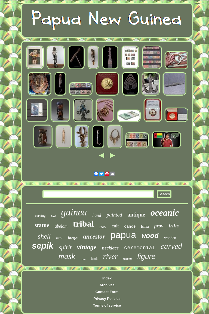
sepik (42, 246)
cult (115, 225)
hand (96, 215)
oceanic (164, 213)
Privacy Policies (106, 299)
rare (83, 259)
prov (158, 225)
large (73, 238)
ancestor (94, 236)
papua (123, 235)
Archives (107, 285)
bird (53, 216)
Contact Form (107, 292)
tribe (174, 225)
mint (59, 238)
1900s (102, 227)
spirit (65, 247)
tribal (83, 223)
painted (114, 215)
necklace (110, 248)
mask (66, 256)
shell (44, 236)
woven (127, 259)
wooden (170, 238)
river (110, 256)
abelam (61, 226)
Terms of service (107, 305)
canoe (130, 226)
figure (146, 256)
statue (42, 225)
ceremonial (139, 248)
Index (107, 278)
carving (40, 216)
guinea (74, 212)
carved (171, 246)
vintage (87, 247)
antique (136, 215)
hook (94, 259)
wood (150, 236)
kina (145, 226)
